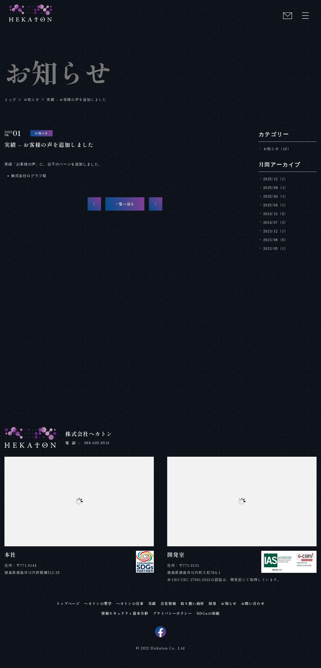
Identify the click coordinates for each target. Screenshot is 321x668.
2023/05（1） (275, 248)
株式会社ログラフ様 (28, 176)
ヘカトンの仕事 (130, 607)
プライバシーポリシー (172, 616)
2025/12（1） (275, 178)
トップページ (68, 607)
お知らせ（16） (277, 148)
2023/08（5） (275, 239)
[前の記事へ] (94, 204)
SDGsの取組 (208, 616)
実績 (152, 607)
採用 (212, 607)
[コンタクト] (287, 15)
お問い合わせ (253, 607)
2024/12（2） (275, 213)
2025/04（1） (275, 205)
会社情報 (168, 607)
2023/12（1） (275, 231)
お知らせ (229, 607)
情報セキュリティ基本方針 (124, 616)
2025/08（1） (275, 187)
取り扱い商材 (192, 607)
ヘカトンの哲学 (98, 607)
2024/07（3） (275, 222)
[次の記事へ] (155, 204)
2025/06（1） (275, 196)
